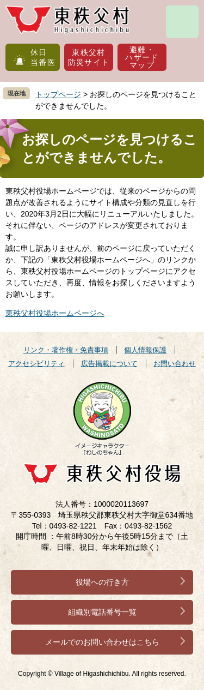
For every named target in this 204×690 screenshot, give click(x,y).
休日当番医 (42, 57)
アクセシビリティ (36, 363)
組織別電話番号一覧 (102, 612)
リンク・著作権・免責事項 (65, 350)
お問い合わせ (174, 363)
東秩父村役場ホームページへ (54, 313)
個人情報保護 (145, 350)
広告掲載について (109, 363)
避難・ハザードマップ (142, 57)
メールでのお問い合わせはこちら (102, 642)
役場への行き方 (102, 582)
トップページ (58, 94)
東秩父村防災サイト (89, 57)
